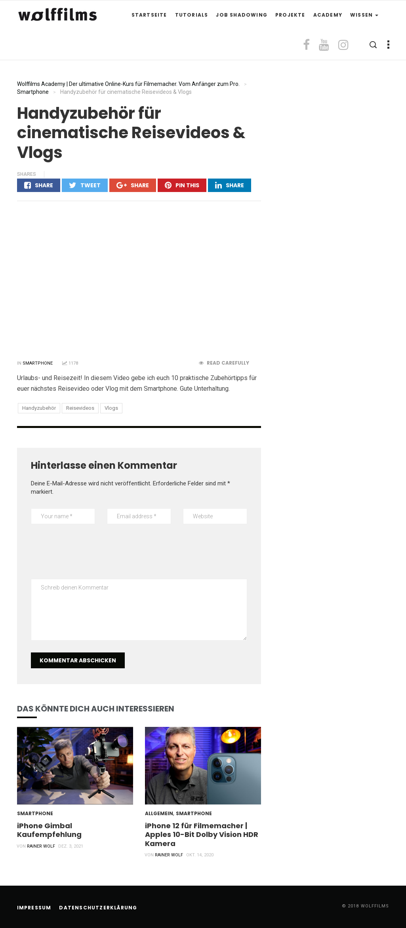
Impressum (34, 907)
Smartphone (38, 363)
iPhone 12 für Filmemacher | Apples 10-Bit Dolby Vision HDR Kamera (201, 834)
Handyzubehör (39, 408)
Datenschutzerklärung (98, 907)
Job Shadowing (241, 14)
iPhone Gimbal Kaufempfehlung (49, 830)
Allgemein (159, 813)
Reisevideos (80, 408)
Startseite (149, 14)
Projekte (290, 14)
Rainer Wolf (41, 846)
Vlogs (111, 408)
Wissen (364, 14)
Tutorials (191, 14)
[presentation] (91, 555)
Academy (327, 14)
